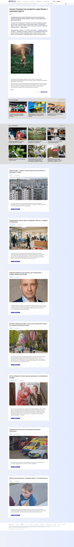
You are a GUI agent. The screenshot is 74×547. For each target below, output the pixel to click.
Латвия (17, 491)
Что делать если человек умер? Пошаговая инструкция (55, 120)
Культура (36, 491)
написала (40, 30)
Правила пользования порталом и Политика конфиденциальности (18, 494)
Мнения (64, 491)
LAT (9, 3)
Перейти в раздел (62, 115)
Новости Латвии (32, 1)
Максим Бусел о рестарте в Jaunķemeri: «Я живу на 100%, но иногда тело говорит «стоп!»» (55, 127)
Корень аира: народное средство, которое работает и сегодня (16, 120)
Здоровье (42, 491)
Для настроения (48, 491)
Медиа (55, 491)
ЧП (26, 491)
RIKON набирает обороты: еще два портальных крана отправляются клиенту (36, 105)
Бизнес (31, 491)
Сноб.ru (12, 89)
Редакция (48, 3)
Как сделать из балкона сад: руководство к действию (34, 120)
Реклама (52, 3)
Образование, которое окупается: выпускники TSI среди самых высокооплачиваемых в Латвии (36, 127)
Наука (59, 491)
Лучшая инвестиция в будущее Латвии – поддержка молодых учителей (16, 105)
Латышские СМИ (46, 1)
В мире (19, 1)
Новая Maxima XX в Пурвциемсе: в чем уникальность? (55, 104)
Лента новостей (25, 1)
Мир (10, 14)
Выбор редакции (39, 1)
